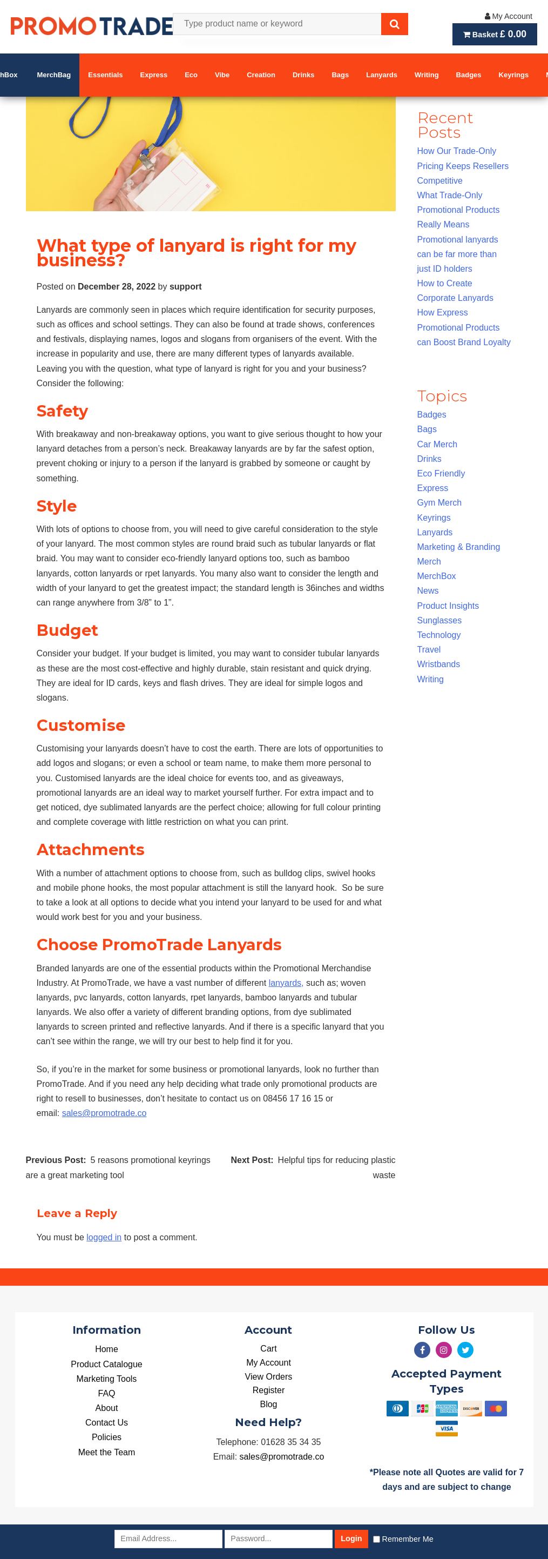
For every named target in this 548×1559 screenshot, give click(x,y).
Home (106, 1349)
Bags (427, 429)
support (186, 286)
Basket (494, 34)
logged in (103, 1237)
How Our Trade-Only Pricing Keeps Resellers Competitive (463, 165)
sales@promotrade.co (104, 1113)
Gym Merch (439, 502)
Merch (429, 561)
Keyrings (434, 517)
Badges (431, 414)
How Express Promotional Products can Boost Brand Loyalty (464, 327)
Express (433, 488)
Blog (268, 1404)
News (428, 590)
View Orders (269, 1376)
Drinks (429, 458)
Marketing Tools (107, 1378)
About (107, 1408)
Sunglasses (439, 620)
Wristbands (439, 664)
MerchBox (436, 576)
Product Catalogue (107, 1364)
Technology (439, 635)
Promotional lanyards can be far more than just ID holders (457, 254)
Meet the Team (107, 1452)
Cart (268, 1348)
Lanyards (435, 532)
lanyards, (286, 982)
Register (269, 1390)
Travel (429, 649)
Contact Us (106, 1422)
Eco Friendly (441, 473)
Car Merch (437, 444)
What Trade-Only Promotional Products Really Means (458, 210)
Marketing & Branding (458, 547)
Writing (430, 679)
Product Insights (448, 605)
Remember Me (408, 1539)
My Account (508, 16)
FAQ (106, 1393)
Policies (106, 1437)
